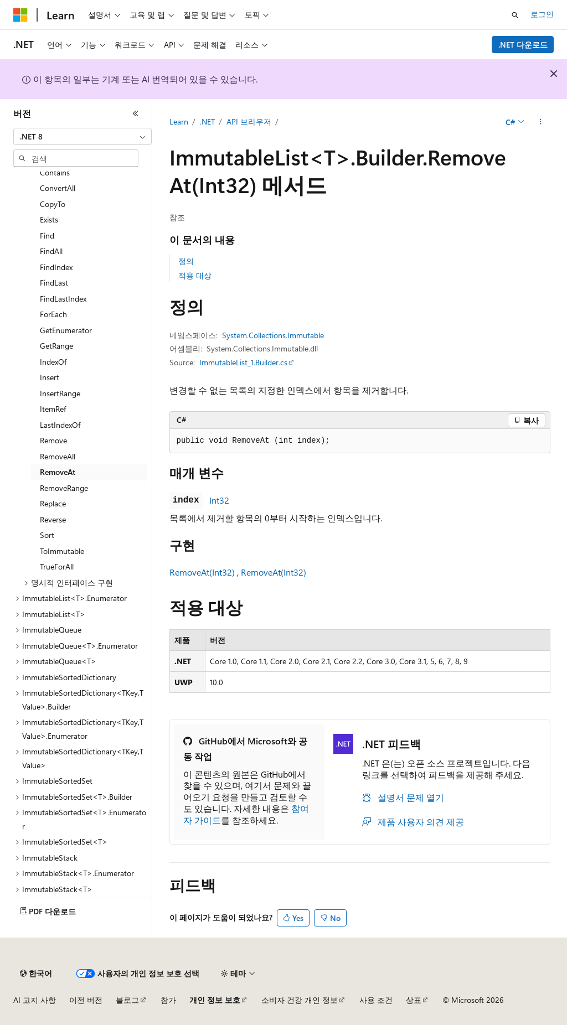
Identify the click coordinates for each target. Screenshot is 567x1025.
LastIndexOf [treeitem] (60, 425)
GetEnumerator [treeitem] (66, 330)
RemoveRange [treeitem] (64, 488)
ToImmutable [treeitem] (62, 551)
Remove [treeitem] (53, 440)
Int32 (219, 500)
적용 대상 (195, 275)
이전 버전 (85, 1000)
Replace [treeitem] (53, 503)
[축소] (135, 113)
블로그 (127, 1000)
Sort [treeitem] (47, 535)
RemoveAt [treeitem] (57, 472)
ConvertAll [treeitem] (57, 188)
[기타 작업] (540, 122)
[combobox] (82, 137)
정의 (186, 261)
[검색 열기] (515, 15)
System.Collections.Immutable (273, 335)
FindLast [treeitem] (54, 282)
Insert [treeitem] (49, 377)
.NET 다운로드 (523, 44)
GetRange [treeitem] (56, 345)
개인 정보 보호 (214, 1000)
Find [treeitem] (47, 235)
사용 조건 (376, 1000)
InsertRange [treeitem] (60, 393)
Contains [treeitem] (55, 172)
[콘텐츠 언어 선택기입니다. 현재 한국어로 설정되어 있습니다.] (36, 973)
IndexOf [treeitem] (53, 361)
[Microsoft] (20, 15)
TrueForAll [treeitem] (57, 566)
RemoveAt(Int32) (202, 572)
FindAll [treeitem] (51, 251)
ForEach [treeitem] (53, 314)
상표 (413, 1000)
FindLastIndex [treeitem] (63, 298)
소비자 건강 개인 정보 (299, 1000)
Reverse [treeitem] (53, 519)
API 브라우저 (248, 121)
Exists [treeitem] (49, 219)
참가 (168, 1000)
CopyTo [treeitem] (52, 204)
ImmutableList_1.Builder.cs (243, 362)
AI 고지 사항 (34, 1000)
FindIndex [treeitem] (56, 267)
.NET (207, 121)
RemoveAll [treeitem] (57, 456)
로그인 (542, 14)
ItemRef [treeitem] (53, 408)
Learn (178, 121)
